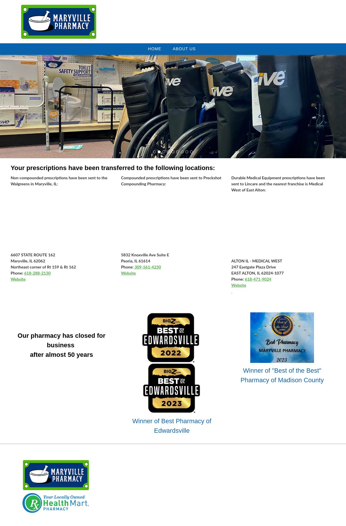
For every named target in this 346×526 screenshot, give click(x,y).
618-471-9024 (258, 279)
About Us (184, 48)
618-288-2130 (37, 273)
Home (154, 48)
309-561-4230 (148, 266)
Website (18, 279)
